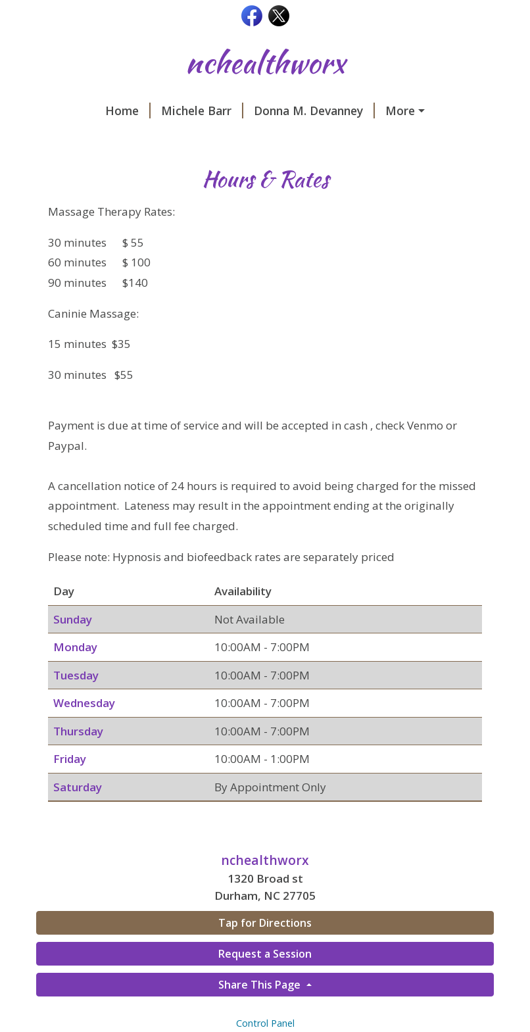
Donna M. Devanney (255, 110)
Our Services (87, 139)
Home (69, 110)
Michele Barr (144, 110)
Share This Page (260, 1012)
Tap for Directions (265, 951)
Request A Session (196, 139)
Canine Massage (378, 110)
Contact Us (301, 139)
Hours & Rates (389, 139)
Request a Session (265, 981)
